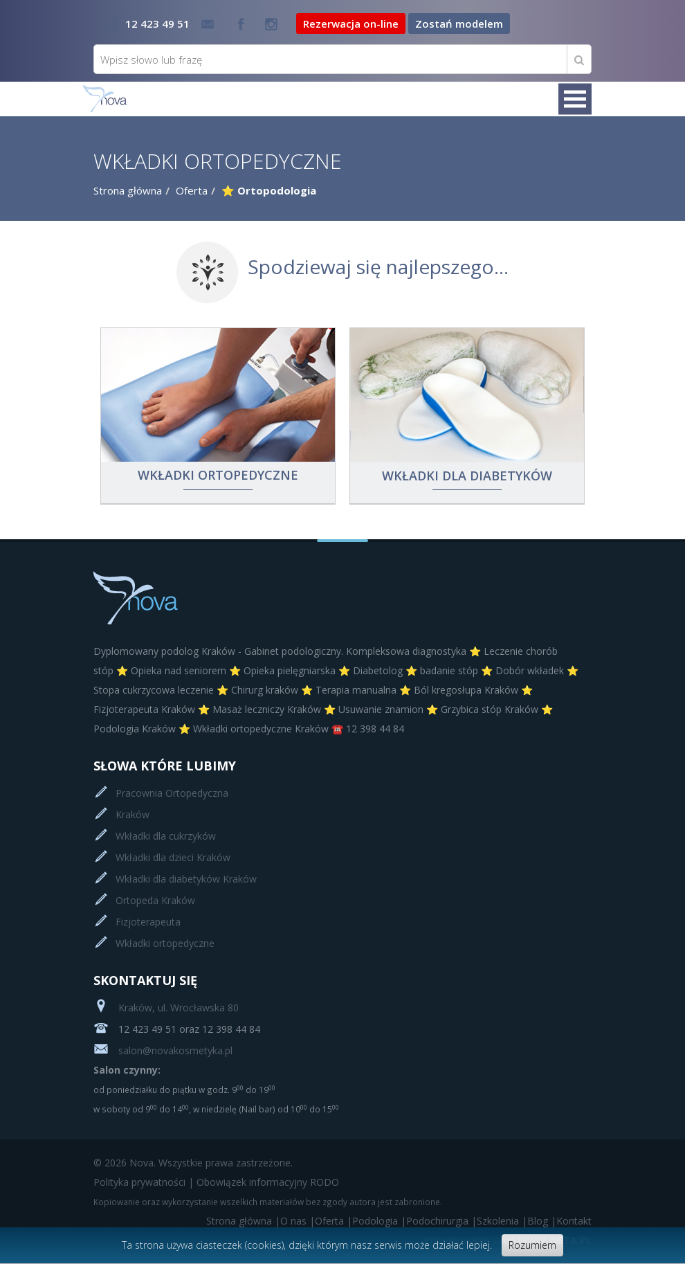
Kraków (132, 814)
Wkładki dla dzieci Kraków (173, 857)
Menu (575, 99)
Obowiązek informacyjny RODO (268, 1182)
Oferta (192, 190)
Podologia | (379, 1220)
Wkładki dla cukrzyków (166, 835)
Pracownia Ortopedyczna (172, 793)
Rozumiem (532, 1245)
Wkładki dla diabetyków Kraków (186, 878)
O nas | (297, 1220)
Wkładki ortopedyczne (165, 943)
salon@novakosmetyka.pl (162, 1050)
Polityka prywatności (139, 1182)
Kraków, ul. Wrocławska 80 (166, 1007)
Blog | (541, 1220)
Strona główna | (243, 1220)
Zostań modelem (459, 23)
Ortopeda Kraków (155, 900)
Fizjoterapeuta (148, 921)
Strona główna (127, 190)
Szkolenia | (502, 1220)
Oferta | (333, 1220)
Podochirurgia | (441, 1220)
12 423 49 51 (157, 23)
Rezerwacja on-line (351, 23)
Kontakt (574, 1220)
